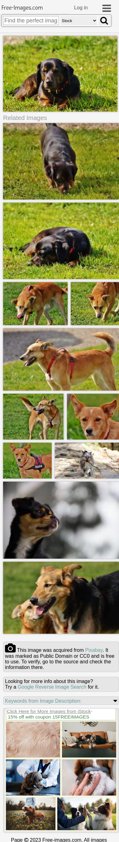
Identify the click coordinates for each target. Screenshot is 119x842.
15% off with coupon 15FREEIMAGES (48, 716)
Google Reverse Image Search (52, 687)
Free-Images (22, 8)
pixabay (94, 650)
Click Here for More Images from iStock (49, 711)
